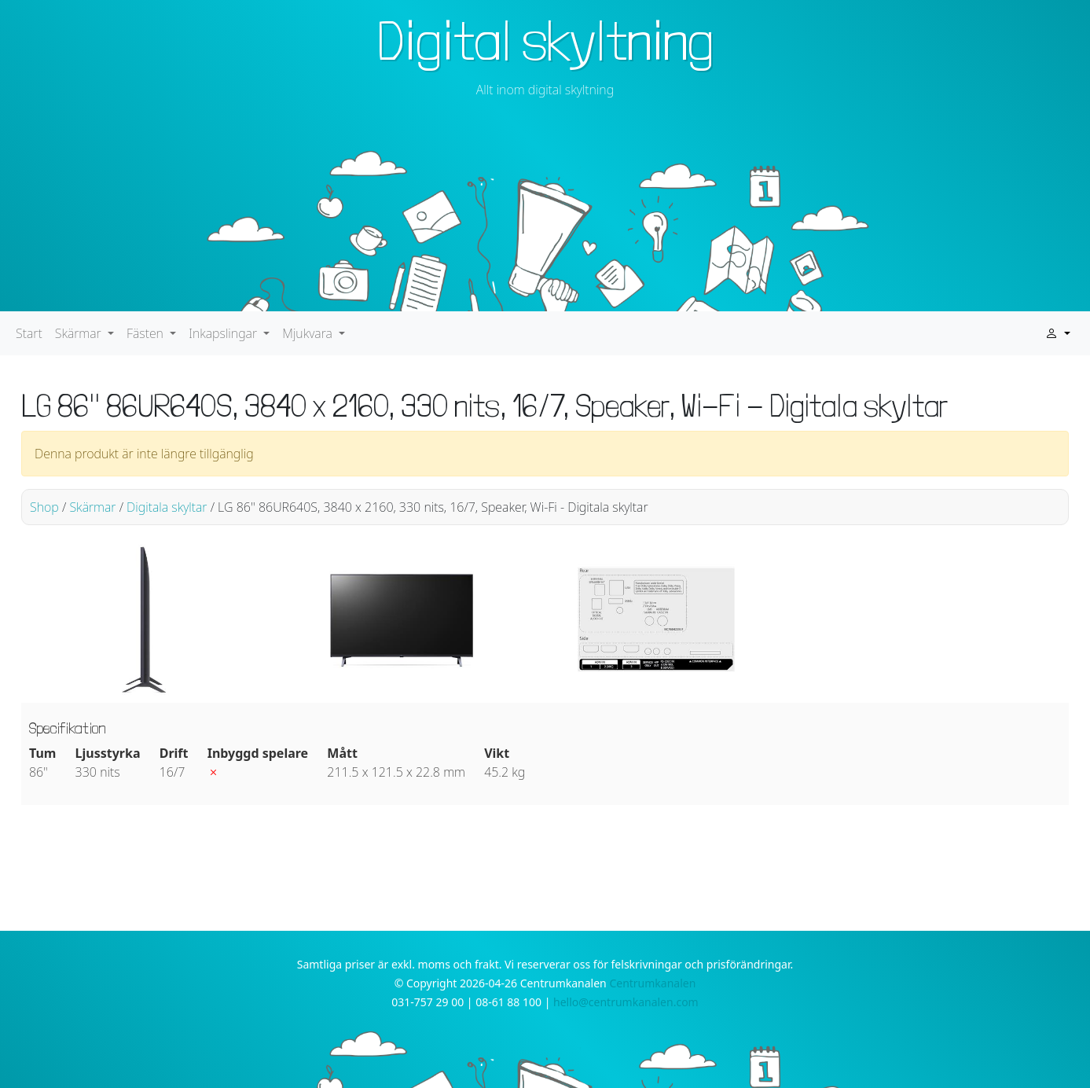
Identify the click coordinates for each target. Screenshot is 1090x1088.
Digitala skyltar (167, 507)
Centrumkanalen (652, 983)
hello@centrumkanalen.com (626, 1001)
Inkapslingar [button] (224, 333)
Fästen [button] (147, 333)
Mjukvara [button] (309, 333)
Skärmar (92, 507)
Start (29, 333)
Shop (44, 507)
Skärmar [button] (80, 333)
